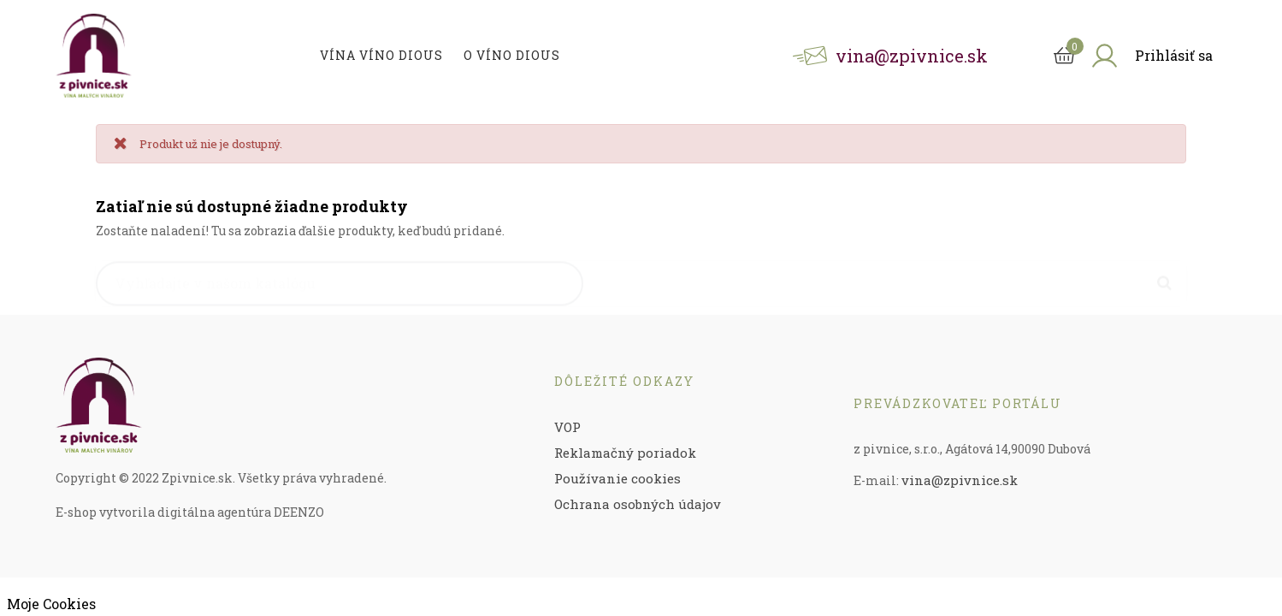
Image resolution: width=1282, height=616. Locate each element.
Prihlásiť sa (1174, 55)
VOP (567, 426)
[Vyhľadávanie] (339, 275)
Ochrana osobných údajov (637, 503)
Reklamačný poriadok (625, 452)
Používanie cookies (617, 478)
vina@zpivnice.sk (959, 480)
